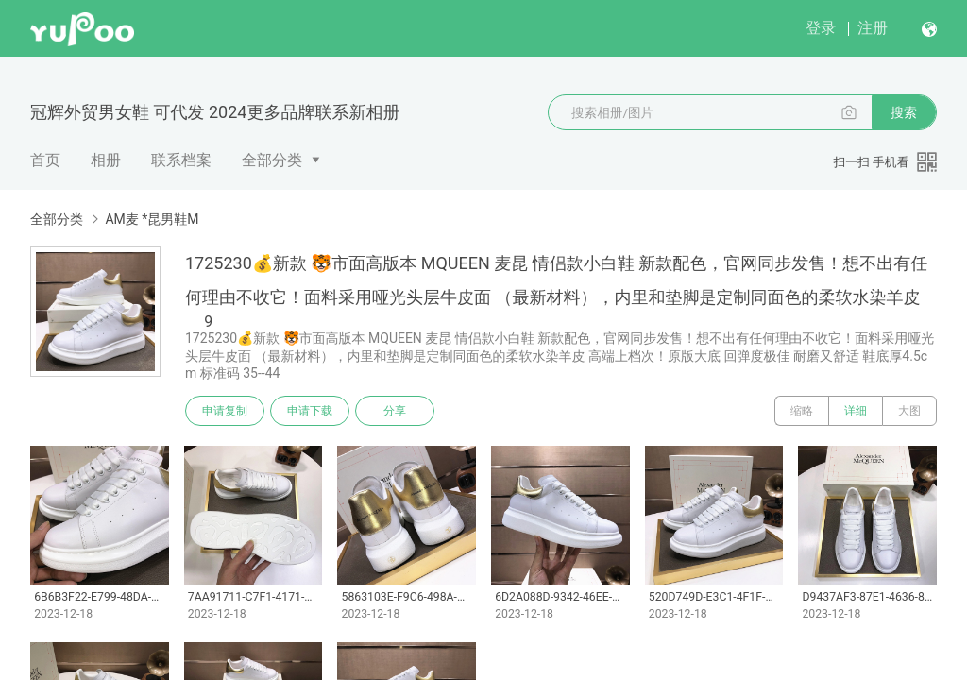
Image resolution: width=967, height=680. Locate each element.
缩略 (801, 410)
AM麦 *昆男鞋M (151, 219)
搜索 (904, 112)
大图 (909, 410)
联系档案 (181, 160)
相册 (106, 160)
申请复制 (224, 410)
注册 (872, 28)
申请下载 (309, 410)
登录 (821, 28)
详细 (855, 410)
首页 (45, 160)
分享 (394, 410)
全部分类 (272, 160)
